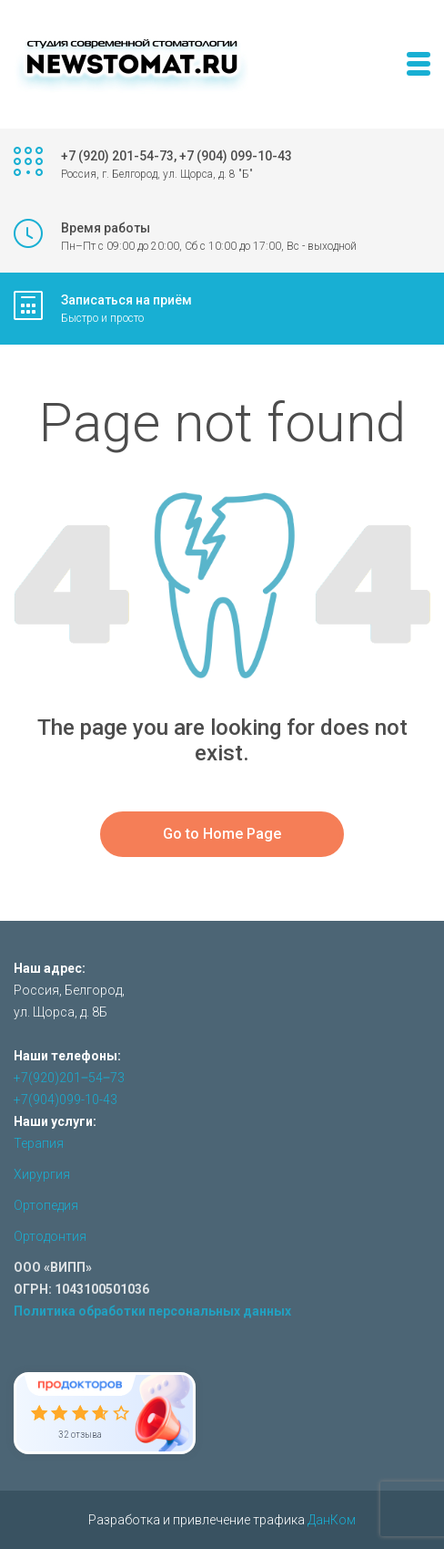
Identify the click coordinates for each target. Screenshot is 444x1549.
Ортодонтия (50, 1236)
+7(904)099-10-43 (65, 1099)
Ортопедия (46, 1205)
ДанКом (332, 1520)
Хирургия (42, 1174)
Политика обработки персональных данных (152, 1311)
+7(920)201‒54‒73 (69, 1077)
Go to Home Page (222, 833)
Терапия (39, 1143)
